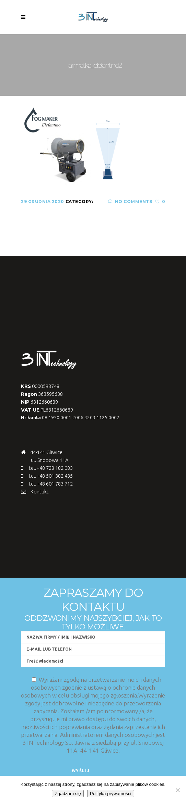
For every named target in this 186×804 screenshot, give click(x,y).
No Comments (130, 201)
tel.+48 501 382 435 (51, 476)
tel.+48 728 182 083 (51, 468)
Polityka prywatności (110, 793)
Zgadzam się (68, 793)
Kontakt (40, 491)
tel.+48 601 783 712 (51, 484)
